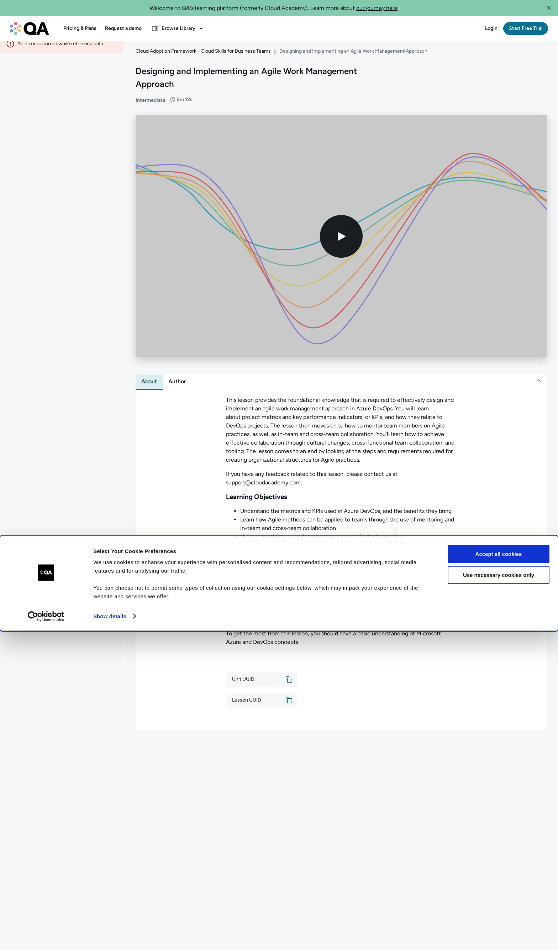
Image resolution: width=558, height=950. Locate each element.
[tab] (149, 388)
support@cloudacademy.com (263, 489)
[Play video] (341, 242)
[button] (549, 8)
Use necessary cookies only (498, 895)
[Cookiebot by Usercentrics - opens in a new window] (46, 936)
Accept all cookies (498, 874)
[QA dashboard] (29, 28)
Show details (109, 936)
